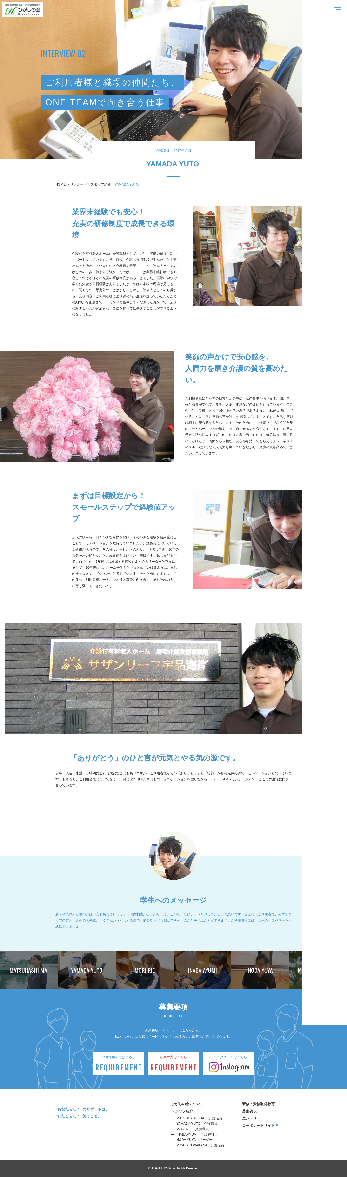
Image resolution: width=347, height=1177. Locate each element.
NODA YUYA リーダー (194, 1140)
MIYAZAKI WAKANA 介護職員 (200, 1145)
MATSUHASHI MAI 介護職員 (199, 1118)
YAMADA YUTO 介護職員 (196, 1123)
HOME (60, 184)
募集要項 (249, 1111)
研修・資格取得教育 (258, 1104)
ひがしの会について (187, 1104)
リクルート (78, 184)
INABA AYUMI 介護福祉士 (197, 1134)
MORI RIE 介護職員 (192, 1129)
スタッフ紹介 (101, 184)
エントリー (251, 1118)
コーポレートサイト (258, 1126)
